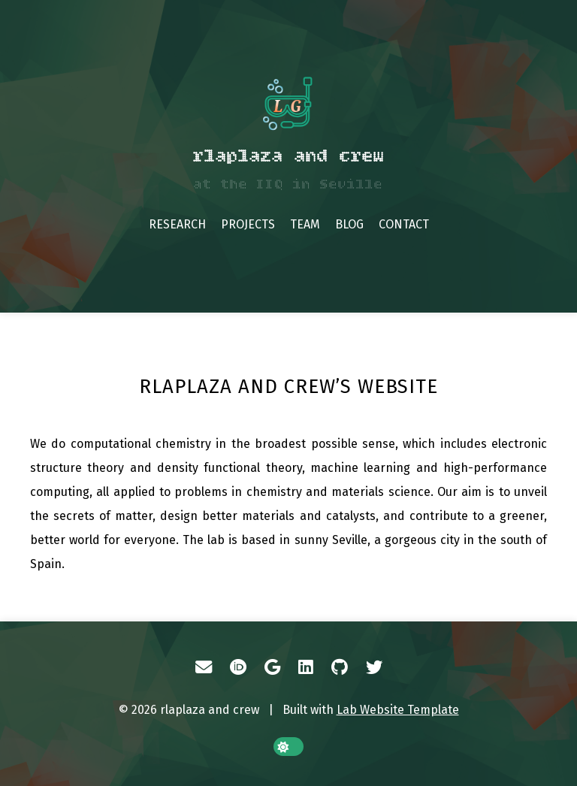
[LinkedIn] (306, 667)
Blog (349, 224)
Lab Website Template (398, 710)
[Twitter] (374, 667)
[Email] (204, 667)
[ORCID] (238, 667)
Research (177, 224)
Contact (404, 224)
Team (305, 224)
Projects (248, 224)
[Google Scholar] (272, 667)
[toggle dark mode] (288, 746)
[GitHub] (340, 667)
